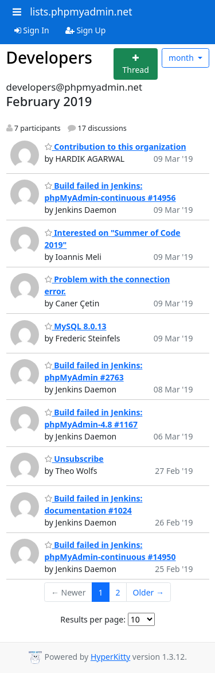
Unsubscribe (74, 458)
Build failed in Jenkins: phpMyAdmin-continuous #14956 (110, 191)
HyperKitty (110, 656)
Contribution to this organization (115, 146)
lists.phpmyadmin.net (81, 11)
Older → (148, 592)
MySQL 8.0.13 (76, 326)
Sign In (31, 30)
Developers (49, 57)
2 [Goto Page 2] (118, 592)
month (182, 57)
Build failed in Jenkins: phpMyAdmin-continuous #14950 (110, 550)
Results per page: (93, 619)
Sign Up (85, 30)
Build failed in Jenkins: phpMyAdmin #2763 (94, 371)
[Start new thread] (136, 64)
